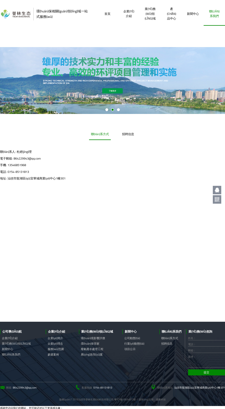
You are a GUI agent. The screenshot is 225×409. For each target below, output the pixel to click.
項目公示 (130, 349)
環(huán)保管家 (90, 343)
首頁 (107, 13)
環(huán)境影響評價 (93, 338)
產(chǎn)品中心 (171, 14)
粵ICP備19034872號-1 (126, 399)
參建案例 (53, 354)
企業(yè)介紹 (128, 13)
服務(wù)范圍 (56, 349)
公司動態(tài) (132, 338)
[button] (106, 109)
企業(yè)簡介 (55, 338)
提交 (206, 372)
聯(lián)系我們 (214, 13)
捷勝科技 (161, 399)
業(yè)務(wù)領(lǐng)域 (150, 14)
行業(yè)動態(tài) (134, 343)
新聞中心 (193, 13)
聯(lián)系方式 (100, 134)
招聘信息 (128, 134)
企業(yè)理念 (55, 343)
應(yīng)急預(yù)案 (92, 354)
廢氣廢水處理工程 (92, 349)
